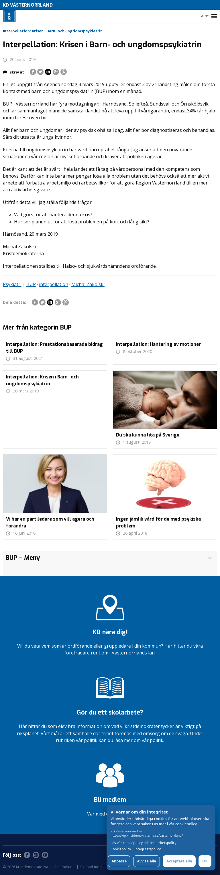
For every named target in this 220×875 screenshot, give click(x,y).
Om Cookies (64, 866)
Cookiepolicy (121, 849)
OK (205, 861)
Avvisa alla (146, 861)
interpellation (53, 284)
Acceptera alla (179, 861)
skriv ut (13, 72)
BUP (31, 284)
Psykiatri (12, 284)
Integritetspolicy (147, 849)
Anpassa (119, 861)
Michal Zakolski (88, 284)
